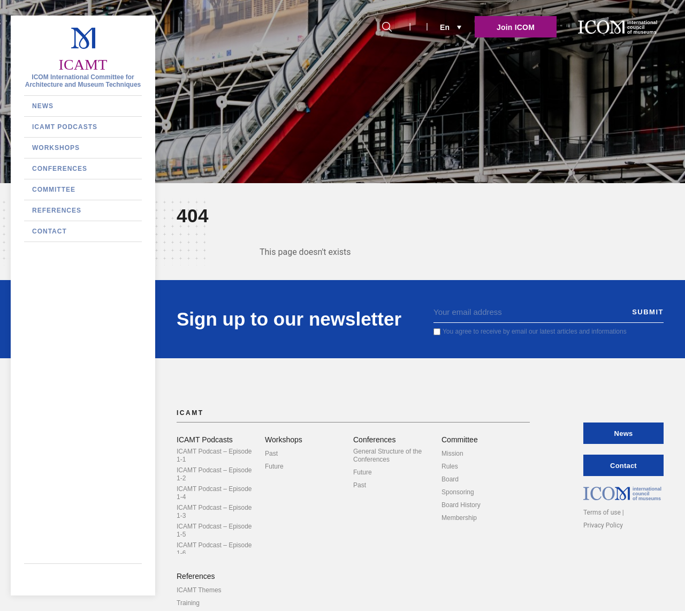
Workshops (56, 148)
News (43, 106)
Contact (49, 231)
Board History (461, 505)
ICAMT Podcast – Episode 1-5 (214, 530)
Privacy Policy (603, 525)
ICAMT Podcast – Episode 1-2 (214, 474)
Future (274, 466)
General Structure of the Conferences (387, 455)
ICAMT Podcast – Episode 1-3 (214, 511)
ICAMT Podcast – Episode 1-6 (214, 549)
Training (188, 603)
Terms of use (602, 512)
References (56, 210)
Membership (459, 518)
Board (450, 479)
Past (271, 453)
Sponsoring (458, 492)
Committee (53, 189)
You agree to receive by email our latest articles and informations (535, 331)
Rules (450, 466)
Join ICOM (516, 27)
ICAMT (82, 64)
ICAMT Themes (199, 590)
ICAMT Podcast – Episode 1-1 (214, 455)
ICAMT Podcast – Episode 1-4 (214, 493)
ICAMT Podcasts (64, 127)
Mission (452, 453)
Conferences (59, 168)
